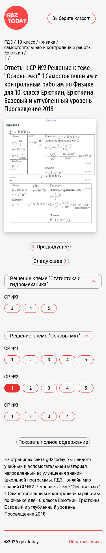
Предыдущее (50, 247)
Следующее (50, 261)
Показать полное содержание (53, 442)
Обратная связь (85, 541)
